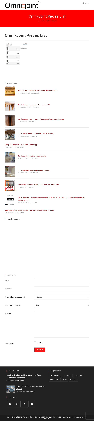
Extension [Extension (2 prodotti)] (54, 380)
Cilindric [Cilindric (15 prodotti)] (67, 375)
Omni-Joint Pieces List (49, 21)
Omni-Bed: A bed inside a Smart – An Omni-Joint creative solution (29, 210)
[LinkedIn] (24, 404)
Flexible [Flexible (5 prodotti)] (73, 380)
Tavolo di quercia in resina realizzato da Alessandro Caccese (41, 119)
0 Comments (35, 93)
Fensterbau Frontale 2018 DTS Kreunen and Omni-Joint (38, 184)
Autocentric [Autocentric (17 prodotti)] (55, 375)
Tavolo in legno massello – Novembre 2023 (34, 105)
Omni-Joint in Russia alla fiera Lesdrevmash (34, 170)
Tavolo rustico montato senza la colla (32, 156)
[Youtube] (31, 404)
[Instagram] (17, 404)
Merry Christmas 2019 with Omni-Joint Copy (21, 145)
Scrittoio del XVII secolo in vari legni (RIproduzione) (37, 90)
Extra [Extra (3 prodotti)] (64, 380)
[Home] (38, 21)
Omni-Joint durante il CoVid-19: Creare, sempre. (36, 133)
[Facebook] (10, 404)
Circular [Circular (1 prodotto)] (78, 375)
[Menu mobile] (85, 3)
